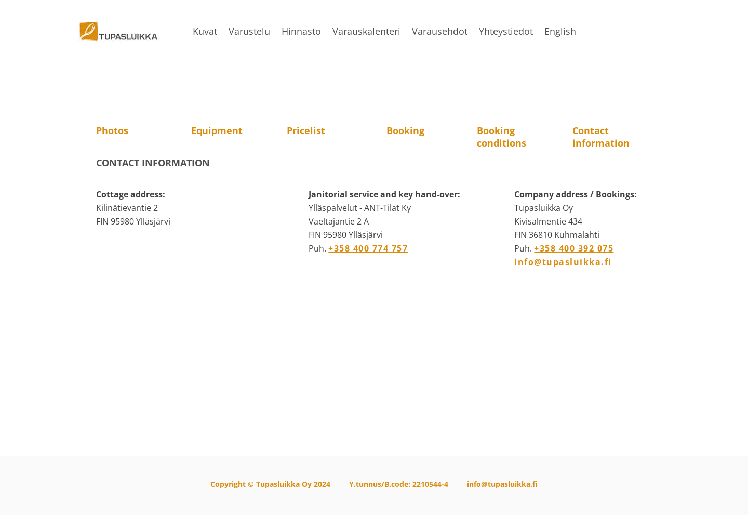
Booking (405, 130)
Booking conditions (501, 136)
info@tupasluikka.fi (563, 262)
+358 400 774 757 (368, 248)
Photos (112, 130)
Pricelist (306, 130)
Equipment (217, 130)
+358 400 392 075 (573, 248)
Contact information (601, 136)
